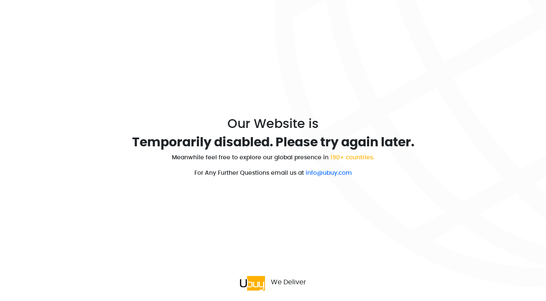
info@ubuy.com (329, 173)
